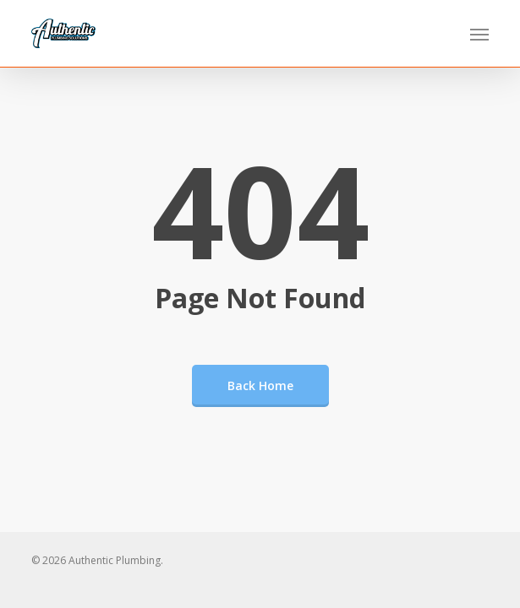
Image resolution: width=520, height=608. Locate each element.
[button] (479, 33)
